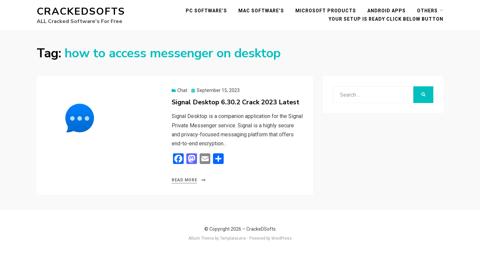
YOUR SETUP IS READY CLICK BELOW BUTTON (386, 19)
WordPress (281, 238)
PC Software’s (206, 10)
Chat (182, 90)
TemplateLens (233, 238)
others (427, 10)
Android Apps (386, 10)
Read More (184, 180)
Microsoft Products (325, 10)
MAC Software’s (261, 10)
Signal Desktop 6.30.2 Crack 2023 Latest (235, 102)
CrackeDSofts (81, 11)
